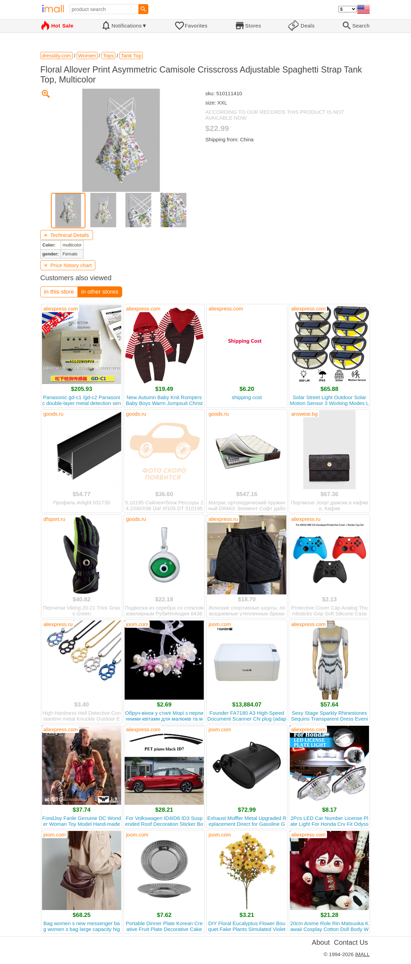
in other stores (99, 291)
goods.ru (53, 414)
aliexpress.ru (223, 519)
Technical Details (66, 235)
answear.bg (304, 414)
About (321, 942)
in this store (59, 291)
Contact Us (351, 942)
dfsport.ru (54, 519)
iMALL (362, 954)
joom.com (137, 624)
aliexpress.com (60, 308)
